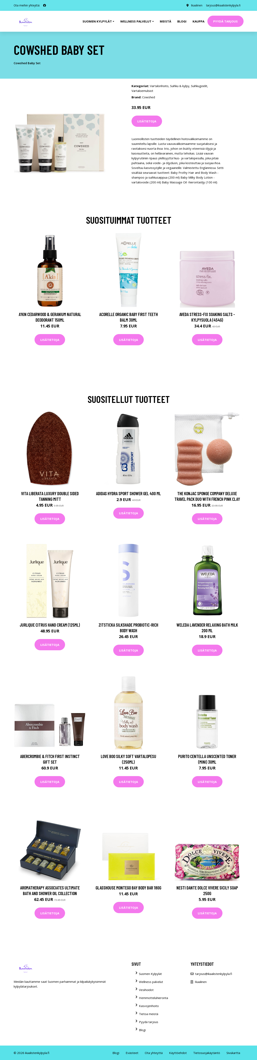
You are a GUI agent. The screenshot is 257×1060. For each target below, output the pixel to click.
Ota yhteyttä (154, 1053)
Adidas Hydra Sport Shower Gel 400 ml (128, 493)
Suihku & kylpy (179, 86)
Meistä (165, 21)
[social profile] (45, 5)
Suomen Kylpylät (150, 974)
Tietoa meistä (148, 1014)
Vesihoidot (146, 990)
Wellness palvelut (151, 982)
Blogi (182, 21)
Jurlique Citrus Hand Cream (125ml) (50, 624)
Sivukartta (233, 1053)
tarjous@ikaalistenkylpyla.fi (223, 5)
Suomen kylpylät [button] (97, 21)
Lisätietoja (146, 121)
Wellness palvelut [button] (135, 21)
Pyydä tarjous (225, 21)
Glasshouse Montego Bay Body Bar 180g (128, 887)
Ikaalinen (196, 5)
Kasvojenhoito (149, 1006)
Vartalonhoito (159, 86)
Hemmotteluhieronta (153, 998)
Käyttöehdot (178, 1053)
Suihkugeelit (199, 86)
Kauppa (198, 21)
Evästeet (132, 1053)
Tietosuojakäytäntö (206, 1053)
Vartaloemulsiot (142, 91)
